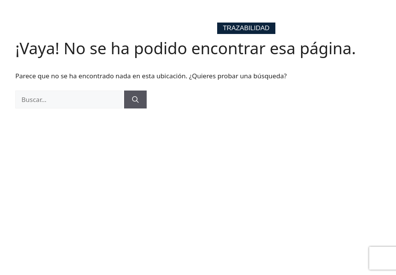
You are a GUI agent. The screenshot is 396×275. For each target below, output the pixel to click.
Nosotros (253, 13)
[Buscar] (135, 100)
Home (178, 13)
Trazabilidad (246, 28)
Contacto (306, 13)
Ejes (211, 13)
